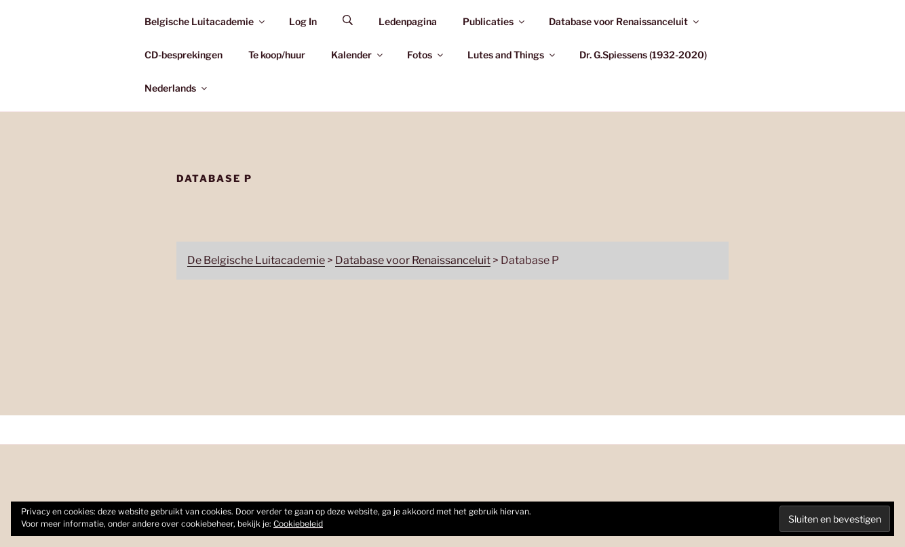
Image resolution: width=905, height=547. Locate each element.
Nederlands (177, 88)
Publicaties (494, 21)
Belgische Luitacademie (206, 21)
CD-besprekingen (184, 54)
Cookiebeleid (298, 523)
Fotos (426, 54)
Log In (303, 21)
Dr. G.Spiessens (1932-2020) (643, 54)
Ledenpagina (408, 21)
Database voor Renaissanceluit (625, 21)
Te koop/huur (276, 54)
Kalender (358, 54)
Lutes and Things (512, 54)
